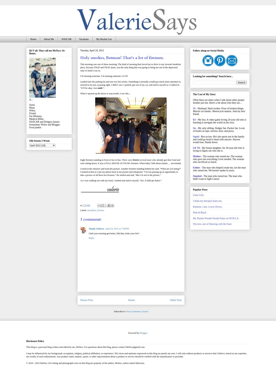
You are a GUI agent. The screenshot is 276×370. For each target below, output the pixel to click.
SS (194, 108)
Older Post (176, 299)
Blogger (143, 333)
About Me (49, 39)
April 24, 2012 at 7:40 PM (117, 228)
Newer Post (86, 299)
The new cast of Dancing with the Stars (212, 224)
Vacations (84, 39)
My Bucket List (104, 39)
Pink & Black (199, 212)
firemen (100, 210)
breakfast (92, 210)
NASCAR (66, 39)
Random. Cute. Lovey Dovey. (207, 206)
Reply (91, 238)
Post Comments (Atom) (137, 311)
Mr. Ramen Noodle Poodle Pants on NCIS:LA (216, 218)
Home (33, 39)
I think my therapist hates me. (207, 201)
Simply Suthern (96, 228)
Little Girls (198, 195)
